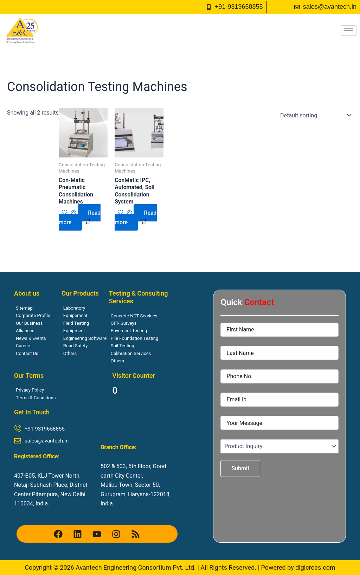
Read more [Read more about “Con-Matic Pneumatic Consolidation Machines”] (80, 218)
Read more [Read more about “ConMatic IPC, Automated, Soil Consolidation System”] (136, 218)
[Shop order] (314, 115)
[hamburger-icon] (348, 30)
